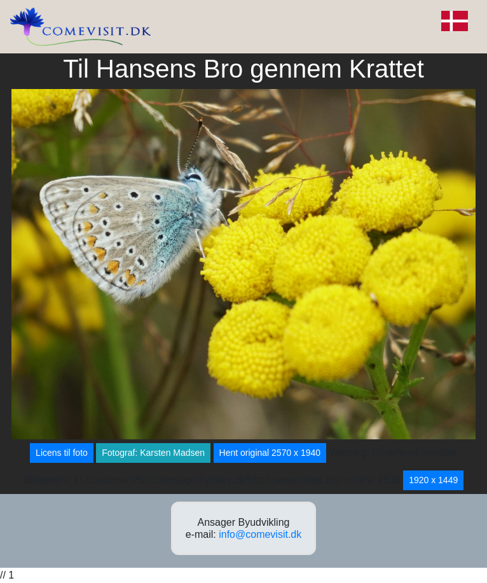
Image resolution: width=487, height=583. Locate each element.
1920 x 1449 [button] (433, 480)
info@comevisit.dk (260, 534)
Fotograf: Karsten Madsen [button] (153, 453)
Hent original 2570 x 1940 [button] (270, 453)
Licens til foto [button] (62, 453)
